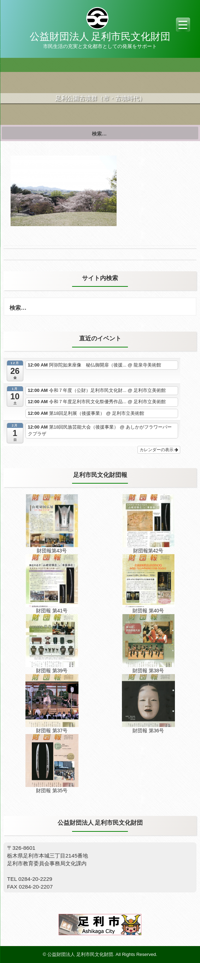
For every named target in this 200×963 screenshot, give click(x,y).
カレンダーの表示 (159, 449)
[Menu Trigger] (183, 25)
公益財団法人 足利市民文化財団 (100, 36)
